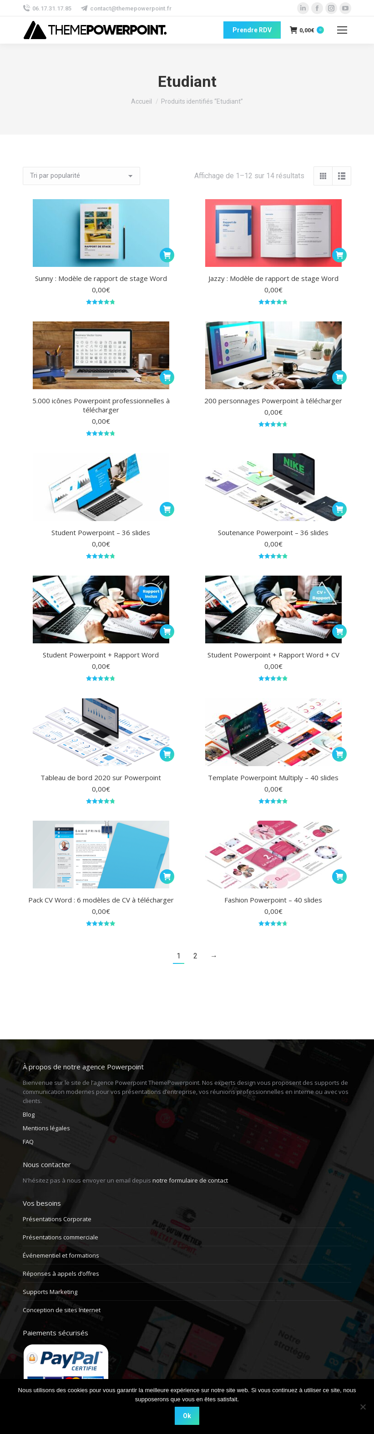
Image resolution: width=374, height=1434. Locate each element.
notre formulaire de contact (190, 1180)
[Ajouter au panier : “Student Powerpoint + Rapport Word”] (167, 631)
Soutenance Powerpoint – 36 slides (273, 532)
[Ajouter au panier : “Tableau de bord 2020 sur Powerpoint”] (167, 754)
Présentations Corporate (57, 1219)
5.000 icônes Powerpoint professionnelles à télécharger (101, 405)
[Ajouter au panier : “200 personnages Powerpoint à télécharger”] (339, 377)
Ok (187, 1415)
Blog (29, 1114)
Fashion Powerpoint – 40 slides (273, 899)
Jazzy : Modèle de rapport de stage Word (273, 278)
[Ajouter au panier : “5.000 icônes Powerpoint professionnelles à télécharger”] (167, 377)
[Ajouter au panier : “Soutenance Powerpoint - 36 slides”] (339, 509)
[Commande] (81, 176)
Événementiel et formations (61, 1255)
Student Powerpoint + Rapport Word (101, 654)
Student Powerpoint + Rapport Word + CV (273, 654)
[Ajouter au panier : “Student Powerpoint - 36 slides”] (167, 509)
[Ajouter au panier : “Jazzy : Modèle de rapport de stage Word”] (339, 255)
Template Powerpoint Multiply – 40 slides (273, 777)
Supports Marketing (50, 1292)
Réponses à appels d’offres (61, 1273)
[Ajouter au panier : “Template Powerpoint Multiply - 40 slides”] (339, 754)
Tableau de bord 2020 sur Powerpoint (100, 777)
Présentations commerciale (60, 1237)
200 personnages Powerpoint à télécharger (273, 400)
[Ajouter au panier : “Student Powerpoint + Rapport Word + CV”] (339, 631)
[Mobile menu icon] (342, 30)
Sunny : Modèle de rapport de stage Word (101, 278)
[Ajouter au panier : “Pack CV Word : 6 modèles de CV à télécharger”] (167, 876)
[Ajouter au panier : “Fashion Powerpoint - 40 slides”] (339, 876)
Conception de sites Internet (62, 1310)
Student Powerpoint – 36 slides (100, 532)
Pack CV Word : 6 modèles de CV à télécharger (101, 899)
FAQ (28, 1142)
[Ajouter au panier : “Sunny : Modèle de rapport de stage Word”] (167, 255)
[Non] (362, 1406)
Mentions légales (46, 1128)
